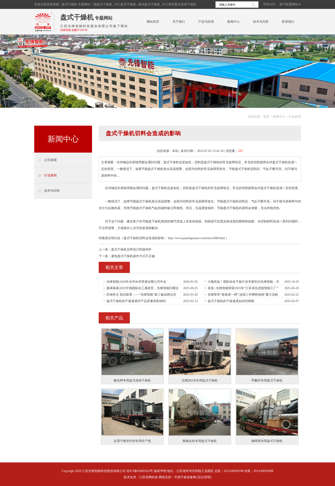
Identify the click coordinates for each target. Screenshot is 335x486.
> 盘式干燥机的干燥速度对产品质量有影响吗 (134, 301)
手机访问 (269, 4)
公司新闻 (50, 160)
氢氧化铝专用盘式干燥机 (200, 441)
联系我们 (288, 21)
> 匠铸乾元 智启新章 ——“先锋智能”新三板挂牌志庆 (139, 294)
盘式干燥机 (77, 17)
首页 (266, 116)
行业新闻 (295, 116)
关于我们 (179, 21)
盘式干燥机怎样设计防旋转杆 (131, 249)
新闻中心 (233, 21)
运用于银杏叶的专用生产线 (132, 441)
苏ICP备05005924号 (139, 471)
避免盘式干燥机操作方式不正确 (133, 256)
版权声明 (160, 471)
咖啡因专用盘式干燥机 (267, 441)
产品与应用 (206, 21)
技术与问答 (261, 21)
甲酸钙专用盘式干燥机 (267, 380)
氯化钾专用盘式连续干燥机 (132, 380)
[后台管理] (204, 477)
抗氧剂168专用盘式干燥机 (200, 380)
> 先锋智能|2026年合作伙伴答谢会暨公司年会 (134, 281)
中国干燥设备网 (185, 477)
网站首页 (153, 21)
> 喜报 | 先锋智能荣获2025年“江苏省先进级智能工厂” (241, 288)
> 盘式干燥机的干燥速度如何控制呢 (230, 301)
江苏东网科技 (148, 477)
